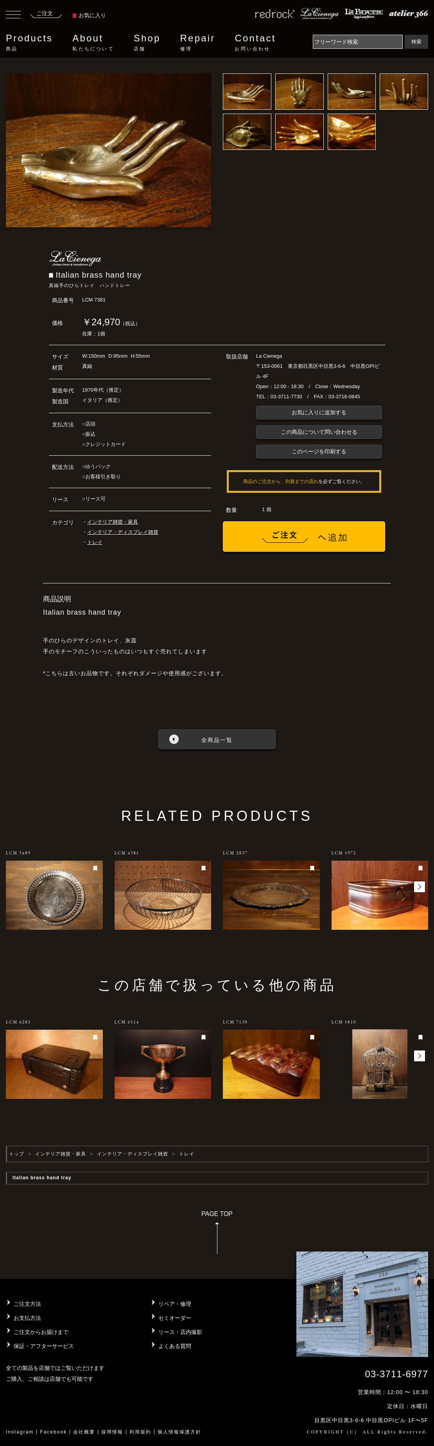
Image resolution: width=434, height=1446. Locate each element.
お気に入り (89, 15)
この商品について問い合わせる (319, 432)
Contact (255, 42)
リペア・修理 (174, 1304)
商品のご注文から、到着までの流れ (280, 481)
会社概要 (84, 1432)
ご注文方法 (27, 1304)
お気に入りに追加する (319, 412)
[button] (419, 887)
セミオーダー (174, 1318)
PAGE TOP (217, 1235)
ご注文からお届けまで (41, 1332)
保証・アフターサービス (44, 1346)
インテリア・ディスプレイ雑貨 (122, 532)
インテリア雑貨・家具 (112, 522)
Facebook (53, 1432)
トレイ (94, 542)
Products (29, 42)
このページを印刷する (319, 451)
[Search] (358, 42)
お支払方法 (27, 1318)
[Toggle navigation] (13, 15)
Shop (147, 42)
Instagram (20, 1432)
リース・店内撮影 (180, 1332)
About (93, 42)
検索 (416, 42)
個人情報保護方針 (179, 1432)
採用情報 (112, 1432)
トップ (16, 1154)
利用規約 (140, 1432)
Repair (197, 42)
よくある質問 (174, 1346)
